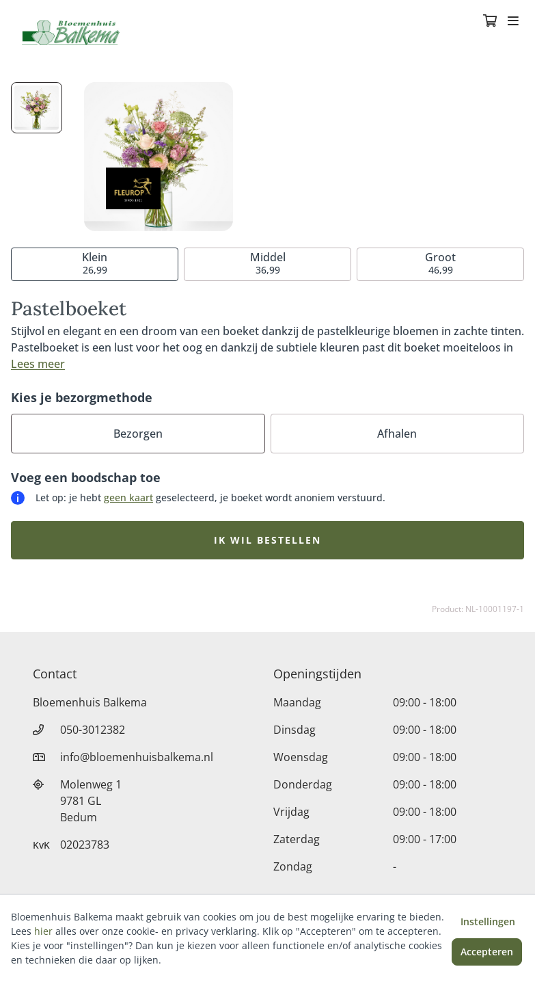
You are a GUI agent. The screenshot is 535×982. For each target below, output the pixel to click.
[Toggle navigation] (513, 21)
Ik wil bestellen (267, 539)
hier (43, 931)
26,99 (94, 263)
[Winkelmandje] (490, 21)
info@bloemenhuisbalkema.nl (136, 757)
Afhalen (397, 433)
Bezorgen (138, 433)
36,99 (268, 263)
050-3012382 (92, 729)
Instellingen (488, 921)
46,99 (440, 263)
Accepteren (487, 951)
